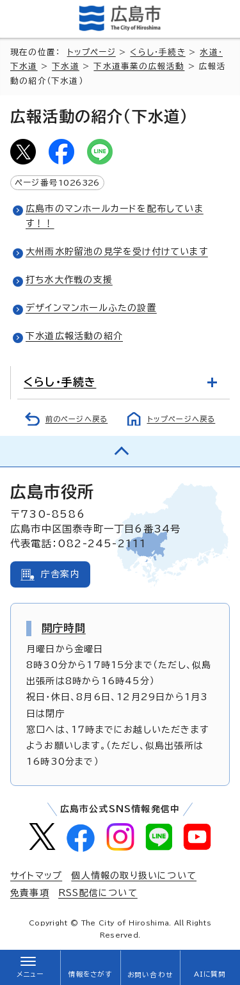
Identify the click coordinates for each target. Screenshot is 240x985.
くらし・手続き (157, 52)
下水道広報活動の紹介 (74, 336)
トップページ (91, 52)
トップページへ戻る (181, 418)
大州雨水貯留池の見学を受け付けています (117, 251)
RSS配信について (98, 892)
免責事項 (29, 892)
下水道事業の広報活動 (138, 66)
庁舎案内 (60, 574)
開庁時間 (64, 628)
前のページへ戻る (76, 418)
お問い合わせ (150, 975)
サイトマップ (36, 875)
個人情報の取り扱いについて (133, 875)
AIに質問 (210, 974)
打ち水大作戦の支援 (69, 279)
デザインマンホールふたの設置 (91, 307)
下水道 (65, 66)
